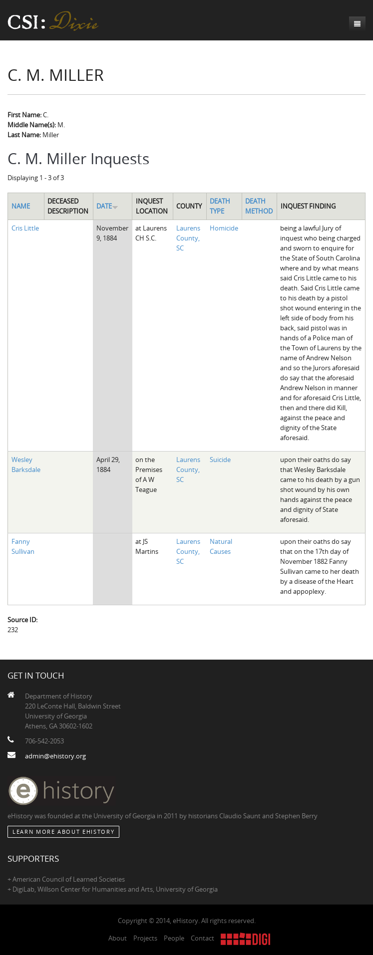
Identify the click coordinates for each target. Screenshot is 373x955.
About (117, 938)
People (174, 938)
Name (20, 206)
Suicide (220, 459)
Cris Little (25, 228)
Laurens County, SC (188, 238)
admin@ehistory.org (55, 755)
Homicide (224, 228)
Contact (202, 938)
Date (107, 206)
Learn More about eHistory (63, 831)
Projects (145, 938)
